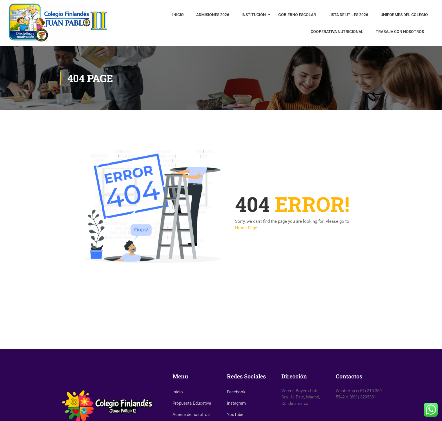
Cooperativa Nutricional (337, 31)
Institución (254, 14)
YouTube (235, 414)
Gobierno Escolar (297, 14)
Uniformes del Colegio (404, 14)
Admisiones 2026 (212, 14)
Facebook (236, 391)
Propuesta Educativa (192, 403)
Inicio (178, 14)
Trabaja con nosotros (400, 31)
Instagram (236, 403)
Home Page (246, 227)
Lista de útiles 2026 (348, 14)
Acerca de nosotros (191, 414)
